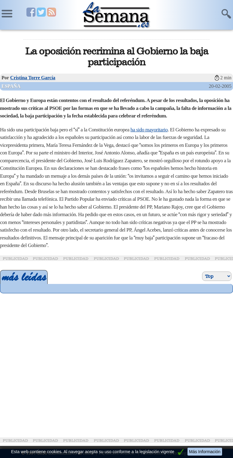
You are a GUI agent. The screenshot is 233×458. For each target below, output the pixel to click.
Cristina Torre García (33, 77)
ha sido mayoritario (149, 130)
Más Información (204, 451)
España (11, 86)
